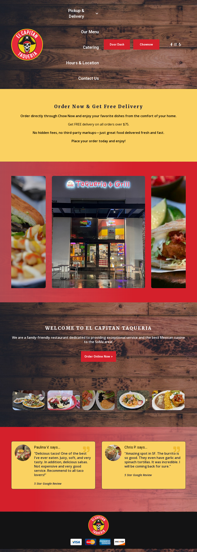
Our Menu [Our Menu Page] (90, 31)
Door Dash (117, 44)
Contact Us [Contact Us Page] (88, 78)
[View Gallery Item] (28, 400)
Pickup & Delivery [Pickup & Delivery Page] (76, 13)
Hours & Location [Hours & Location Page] (82, 62)
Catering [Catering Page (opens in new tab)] (91, 47)
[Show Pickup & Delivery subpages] (97, 13)
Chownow (146, 44)
